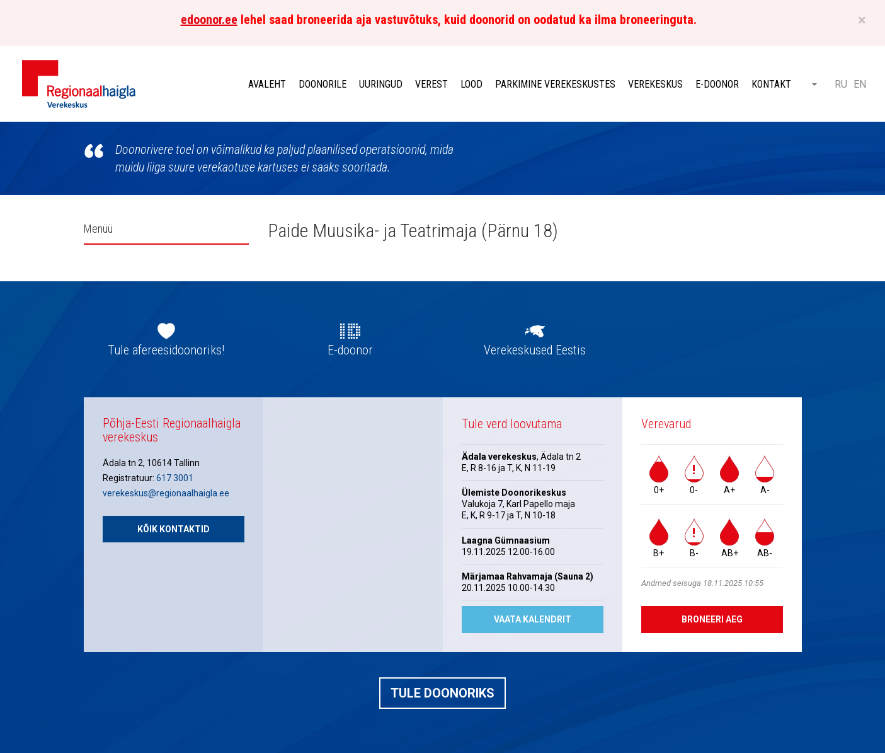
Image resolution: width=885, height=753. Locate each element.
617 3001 (174, 478)
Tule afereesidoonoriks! (166, 350)
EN (860, 84)
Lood (471, 84)
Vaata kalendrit (532, 619)
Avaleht (267, 84)
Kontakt (771, 84)
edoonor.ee (209, 19)
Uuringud (381, 84)
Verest (431, 84)
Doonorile (322, 84)
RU (841, 84)
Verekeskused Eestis (535, 350)
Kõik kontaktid (173, 529)
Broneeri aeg (712, 619)
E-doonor (717, 84)
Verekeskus (655, 84)
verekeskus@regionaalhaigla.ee (166, 493)
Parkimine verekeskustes (555, 84)
